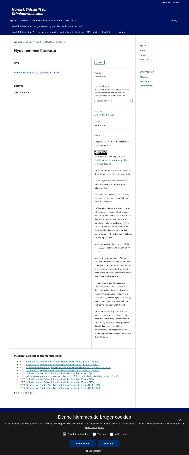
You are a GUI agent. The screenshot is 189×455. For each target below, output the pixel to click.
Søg (174, 20)
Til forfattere (145, 81)
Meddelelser (108, 32)
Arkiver (24, 20)
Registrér (166, 2)
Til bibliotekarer (146, 85)
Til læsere (144, 77)
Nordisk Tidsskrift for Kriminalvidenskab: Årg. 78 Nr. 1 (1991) (69, 364)
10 (31, 393)
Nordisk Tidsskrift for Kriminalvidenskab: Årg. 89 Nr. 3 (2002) (69, 361)
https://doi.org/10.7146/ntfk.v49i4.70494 (39, 72)
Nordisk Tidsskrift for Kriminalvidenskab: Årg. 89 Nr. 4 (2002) (69, 370)
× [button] (180, 421)
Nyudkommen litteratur (38, 367)
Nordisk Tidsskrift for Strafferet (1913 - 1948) (55, 20)
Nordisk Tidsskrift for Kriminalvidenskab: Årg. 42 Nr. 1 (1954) (88, 376)
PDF (101, 62)
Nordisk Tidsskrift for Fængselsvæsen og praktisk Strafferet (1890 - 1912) (47, 26)
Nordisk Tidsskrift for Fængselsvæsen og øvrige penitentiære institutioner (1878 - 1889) (55, 32)
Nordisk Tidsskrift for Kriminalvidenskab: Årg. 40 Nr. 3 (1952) (65, 373)
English (143, 50)
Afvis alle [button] (109, 443)
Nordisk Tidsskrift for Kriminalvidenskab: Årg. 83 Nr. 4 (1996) (65, 379)
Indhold (30, 373)
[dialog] (94, 433)
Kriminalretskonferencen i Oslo (41, 376)
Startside (18, 42)
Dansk (143, 55)
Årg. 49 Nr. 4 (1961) (43, 42)
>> (36, 393)
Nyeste (13, 20)
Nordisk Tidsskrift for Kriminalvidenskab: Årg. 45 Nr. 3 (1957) (81, 367)
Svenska (144, 59)
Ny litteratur (32, 361)
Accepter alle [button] (82, 443)
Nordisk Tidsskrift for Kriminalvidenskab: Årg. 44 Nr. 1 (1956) (70, 388)
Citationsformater (104, 100)
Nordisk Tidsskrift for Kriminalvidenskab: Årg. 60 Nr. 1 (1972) (70, 385)
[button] (94, 451)
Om (121, 32)
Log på (176, 2)
